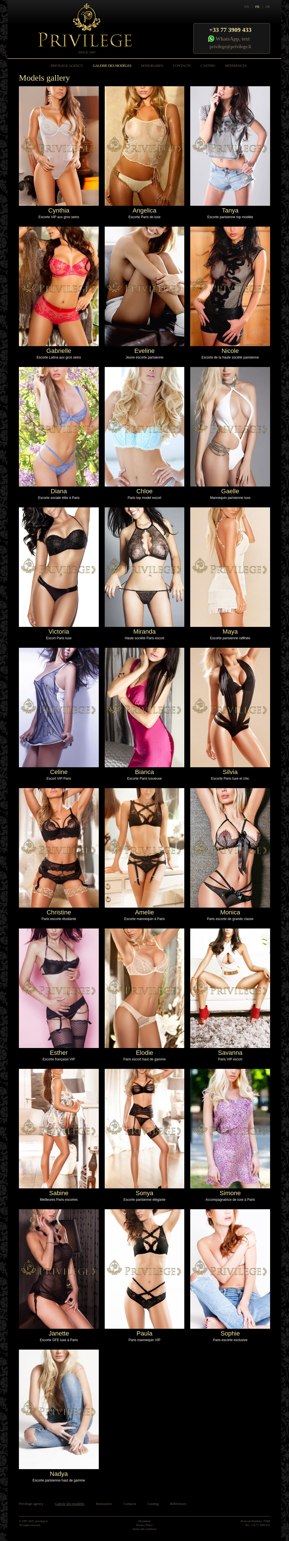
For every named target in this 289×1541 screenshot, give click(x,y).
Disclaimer (144, 1521)
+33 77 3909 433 (230, 29)
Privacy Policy (144, 1525)
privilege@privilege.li (230, 46)
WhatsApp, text (233, 39)
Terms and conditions (144, 1529)
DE (268, 7)
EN (246, 7)
